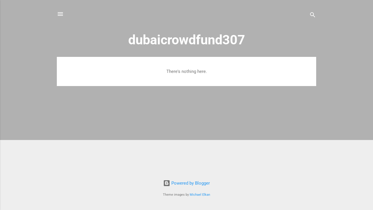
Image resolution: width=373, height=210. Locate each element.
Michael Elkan (200, 195)
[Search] (312, 16)
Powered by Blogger (186, 183)
